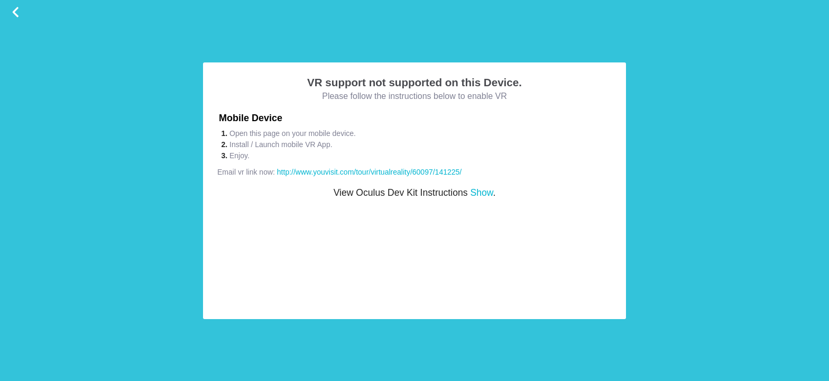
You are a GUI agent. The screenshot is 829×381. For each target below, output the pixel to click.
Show (481, 192)
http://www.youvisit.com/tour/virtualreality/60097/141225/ (369, 172)
